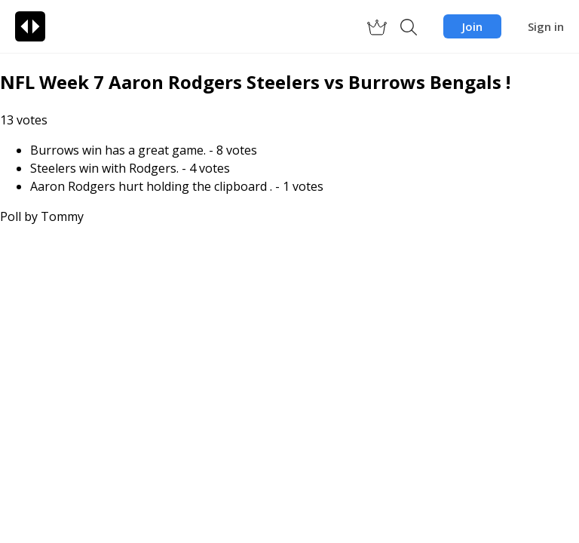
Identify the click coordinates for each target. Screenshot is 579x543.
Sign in (546, 26)
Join (472, 26)
